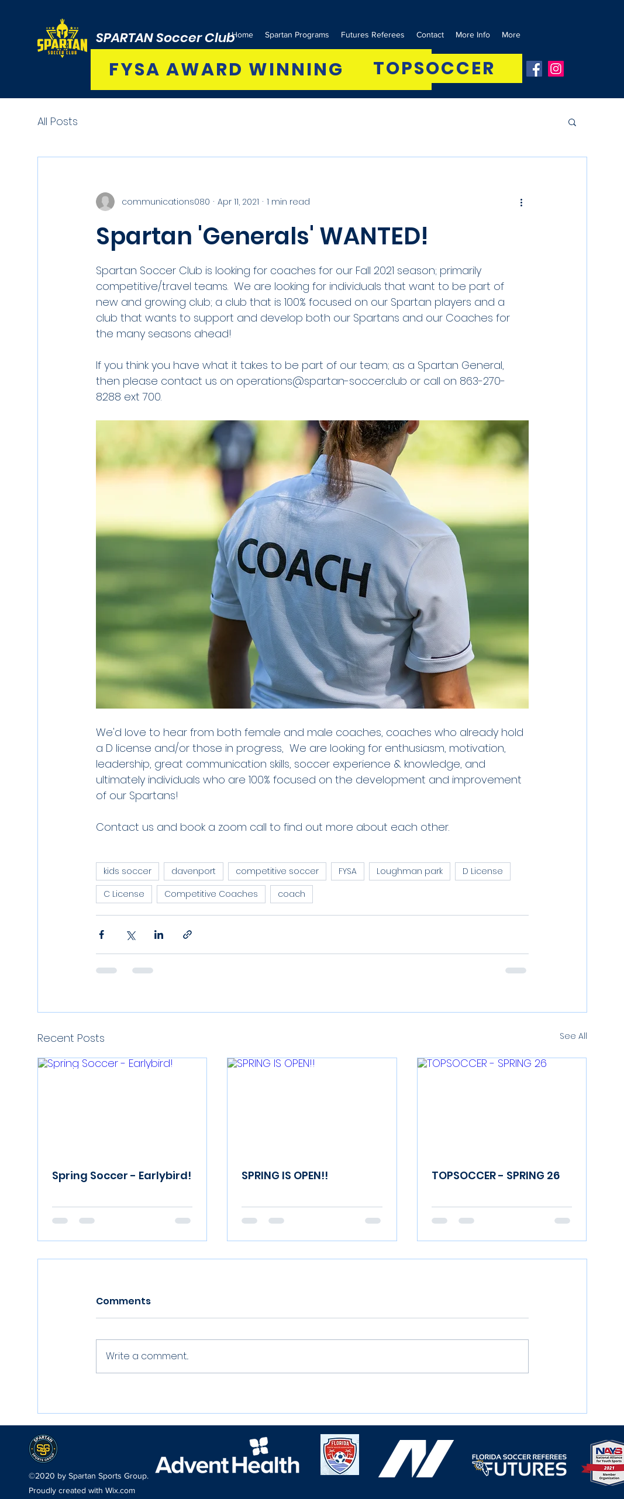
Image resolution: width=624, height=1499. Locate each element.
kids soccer (127, 871)
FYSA (348, 871)
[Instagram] (556, 69)
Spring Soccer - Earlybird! (121, 1175)
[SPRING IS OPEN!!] (312, 1105)
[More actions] (522, 202)
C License (124, 894)
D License (483, 871)
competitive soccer (277, 871)
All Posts (57, 121)
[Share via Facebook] (101, 934)
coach (291, 894)
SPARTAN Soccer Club (165, 38)
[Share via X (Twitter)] (130, 934)
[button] (572, 121)
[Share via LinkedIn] (158, 934)
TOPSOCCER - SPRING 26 (496, 1175)
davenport (193, 871)
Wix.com (120, 1490)
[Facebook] (534, 69)
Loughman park (410, 871)
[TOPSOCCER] (435, 68)
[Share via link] (187, 934)
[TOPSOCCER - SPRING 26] (502, 1105)
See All (573, 1036)
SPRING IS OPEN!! (285, 1175)
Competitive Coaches (211, 894)
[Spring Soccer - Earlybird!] (122, 1105)
